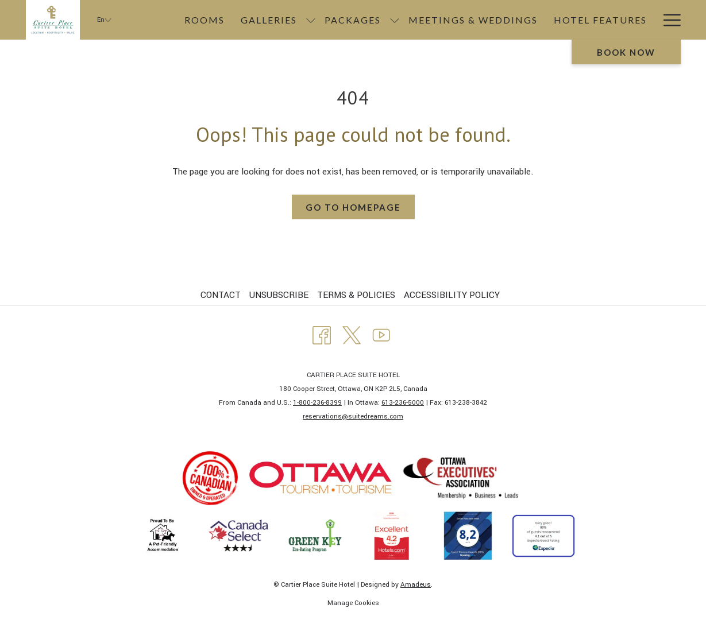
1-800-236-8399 (317, 403)
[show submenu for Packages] (394, 20)
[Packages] (353, 20)
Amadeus (415, 585)
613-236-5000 (402, 403)
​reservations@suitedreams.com (353, 416)
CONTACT (220, 295)
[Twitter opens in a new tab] (351, 334)
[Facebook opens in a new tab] (322, 334)
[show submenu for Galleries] (311, 20)
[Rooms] (204, 20)
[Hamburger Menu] (668, 20)
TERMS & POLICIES (356, 295)
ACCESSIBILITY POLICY (452, 295)
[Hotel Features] (600, 20)
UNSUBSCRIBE (278, 295)
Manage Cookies (353, 603)
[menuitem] (222, 295)
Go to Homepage (353, 207)
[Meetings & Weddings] (473, 20)
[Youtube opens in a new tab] (381, 334)
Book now (626, 52)
